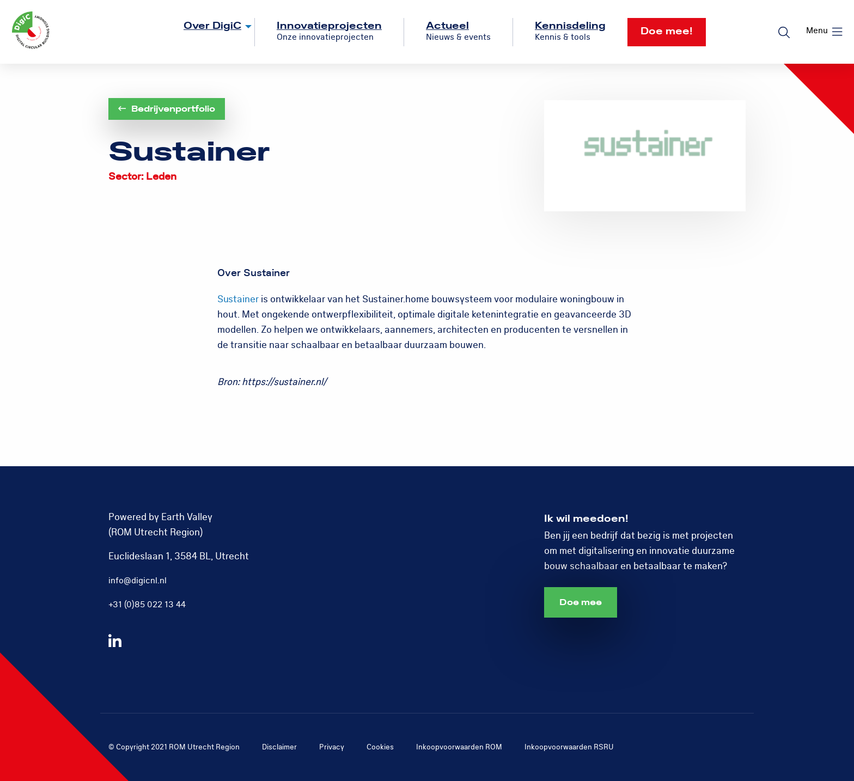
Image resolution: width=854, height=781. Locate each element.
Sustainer (238, 299)
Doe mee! (666, 31)
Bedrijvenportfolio (166, 109)
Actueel (447, 26)
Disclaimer (279, 747)
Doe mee (580, 602)
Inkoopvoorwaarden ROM (459, 747)
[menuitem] (208, 32)
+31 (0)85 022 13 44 (147, 605)
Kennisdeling (570, 26)
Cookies (380, 747)
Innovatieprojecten (329, 26)
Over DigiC (212, 26)
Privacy (331, 747)
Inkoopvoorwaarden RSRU (569, 747)
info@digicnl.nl (137, 581)
